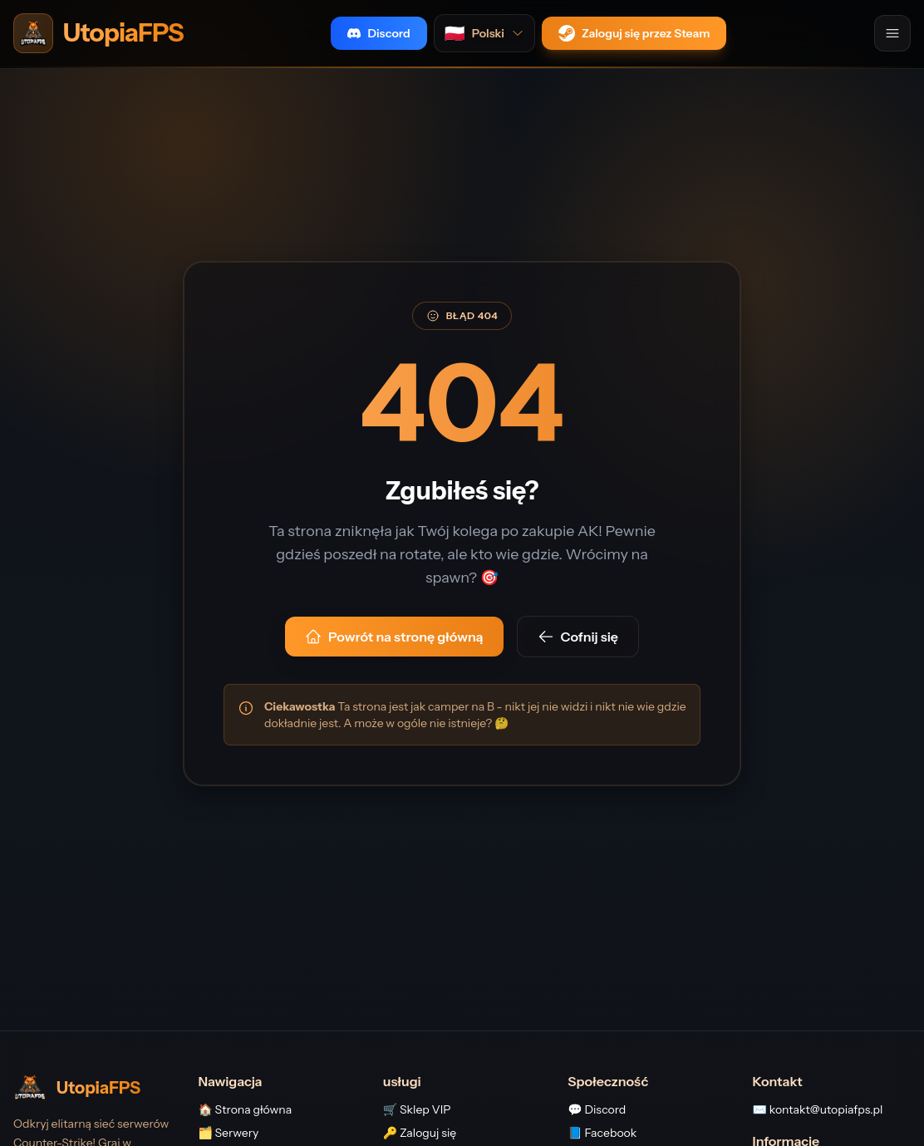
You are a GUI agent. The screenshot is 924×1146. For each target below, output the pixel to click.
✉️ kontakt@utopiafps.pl (818, 1109)
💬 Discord (597, 1109)
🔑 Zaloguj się (419, 1132)
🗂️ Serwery (228, 1132)
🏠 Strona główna (245, 1109)
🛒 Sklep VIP (417, 1109)
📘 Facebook (602, 1132)
